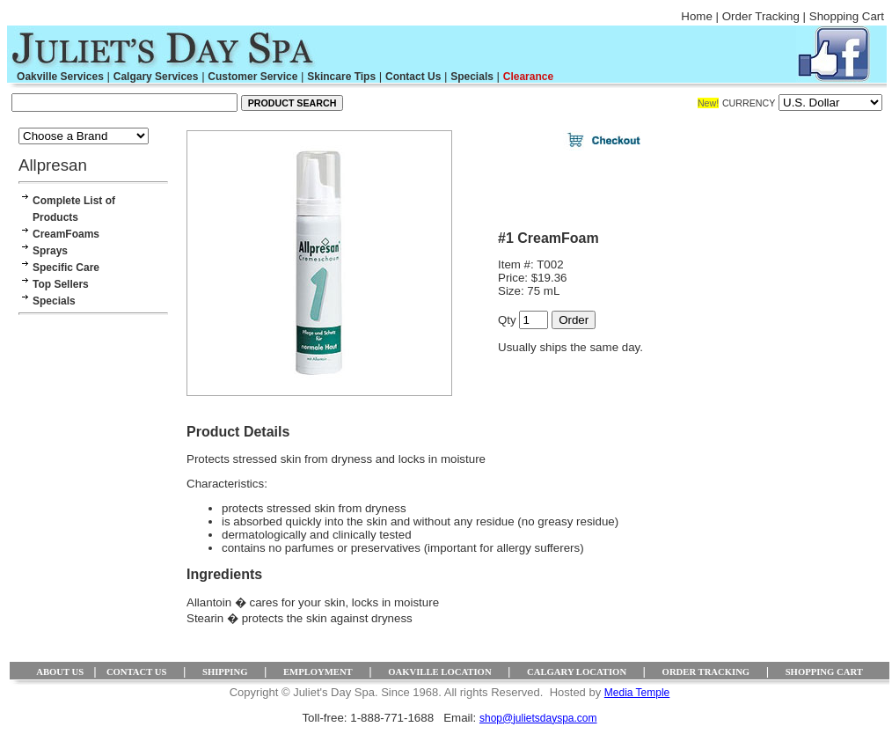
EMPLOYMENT (318, 672)
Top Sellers (61, 284)
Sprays (50, 251)
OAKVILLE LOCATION (439, 672)
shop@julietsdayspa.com (538, 718)
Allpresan (52, 165)
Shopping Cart (846, 16)
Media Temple (636, 692)
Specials (472, 76)
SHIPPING (225, 672)
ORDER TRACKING (706, 672)
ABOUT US (60, 672)
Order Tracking (761, 16)
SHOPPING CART (824, 672)
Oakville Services (60, 76)
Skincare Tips (341, 76)
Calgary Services (156, 76)
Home (697, 16)
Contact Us (413, 76)
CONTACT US (136, 672)
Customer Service (252, 76)
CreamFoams (66, 234)
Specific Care (66, 267)
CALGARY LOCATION (576, 672)
